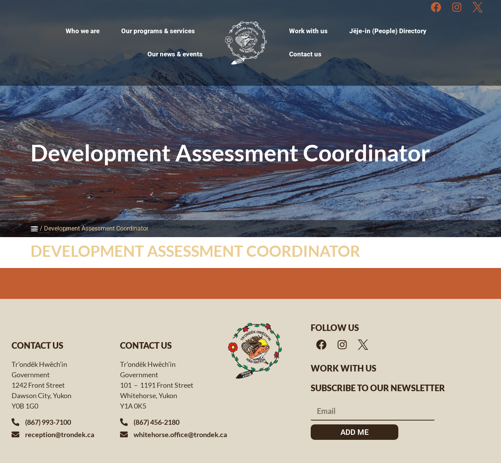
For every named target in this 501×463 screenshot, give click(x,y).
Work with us (343, 368)
